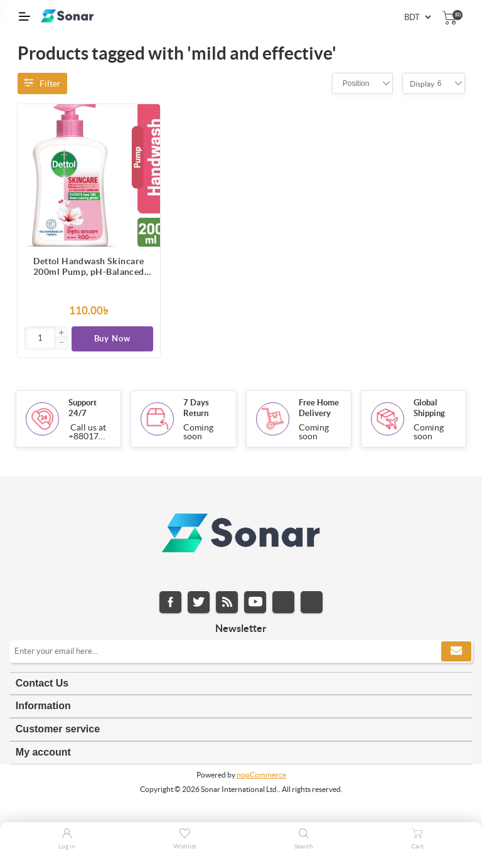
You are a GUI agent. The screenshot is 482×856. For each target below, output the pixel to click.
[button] (61, 333)
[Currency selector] (417, 17)
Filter (42, 83)
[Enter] (40, 338)
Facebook (170, 602)
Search (303, 846)
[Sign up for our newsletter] (241, 651)
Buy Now (112, 338)
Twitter (199, 602)
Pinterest (312, 602)
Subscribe (456, 651)
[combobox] (356, 83)
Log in (66, 846)
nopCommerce (261, 775)
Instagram (283, 602)
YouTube (255, 602)
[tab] (241, 683)
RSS (227, 602)
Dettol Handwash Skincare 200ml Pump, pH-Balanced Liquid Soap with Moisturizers (88, 266)
